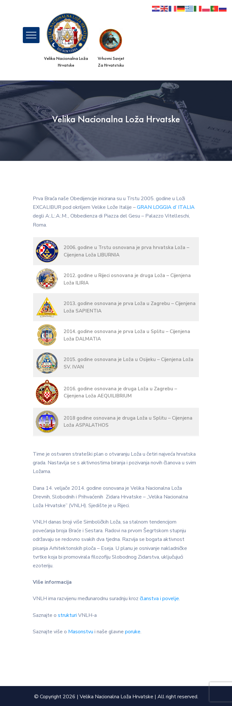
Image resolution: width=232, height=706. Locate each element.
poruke (132, 631)
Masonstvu (80, 631)
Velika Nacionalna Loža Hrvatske (116, 696)
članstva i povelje (159, 598)
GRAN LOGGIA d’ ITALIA (166, 207)
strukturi (67, 615)
